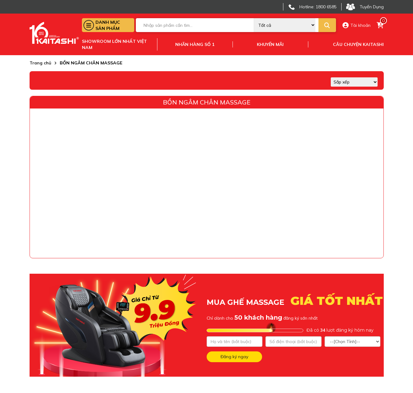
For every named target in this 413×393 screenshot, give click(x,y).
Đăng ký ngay (234, 356)
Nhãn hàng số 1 (194, 44)
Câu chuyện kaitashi (358, 44)
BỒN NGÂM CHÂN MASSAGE (206, 102)
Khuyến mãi (270, 44)
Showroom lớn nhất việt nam (114, 44)
